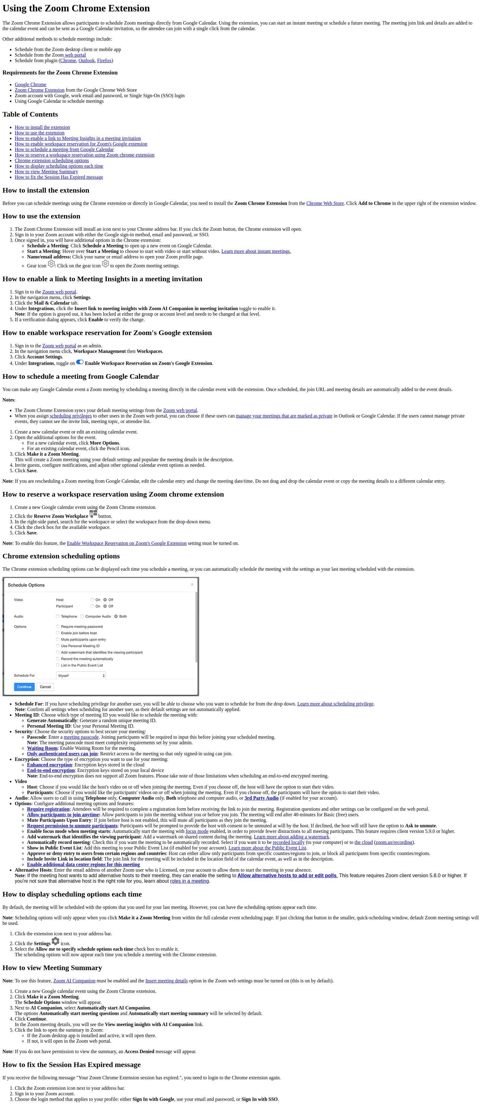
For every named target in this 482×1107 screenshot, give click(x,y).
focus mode (197, 831)
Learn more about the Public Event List (267, 847)
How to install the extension (42, 127)
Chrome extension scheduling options (52, 160)
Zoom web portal (59, 291)
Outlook (87, 60)
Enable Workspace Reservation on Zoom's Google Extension (127, 543)
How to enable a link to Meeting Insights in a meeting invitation (78, 138)
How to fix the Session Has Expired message (59, 177)
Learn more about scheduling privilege (335, 703)
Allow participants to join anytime (63, 814)
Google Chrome (30, 84)
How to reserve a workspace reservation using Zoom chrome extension (85, 155)
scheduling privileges (71, 415)
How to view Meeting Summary (46, 171)
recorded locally (289, 842)
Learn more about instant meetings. (256, 251)
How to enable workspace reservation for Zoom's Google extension (81, 143)
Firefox (104, 60)
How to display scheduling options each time (59, 166)
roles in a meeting (189, 881)
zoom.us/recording (394, 842)
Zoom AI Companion (74, 980)
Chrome (68, 60)
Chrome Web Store (325, 203)
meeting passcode (81, 737)
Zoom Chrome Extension (40, 90)
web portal (75, 55)
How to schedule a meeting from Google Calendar (64, 149)
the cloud (364, 842)
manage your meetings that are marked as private (284, 415)
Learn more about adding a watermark (291, 836)
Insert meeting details (166, 980)
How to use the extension (40, 132)
